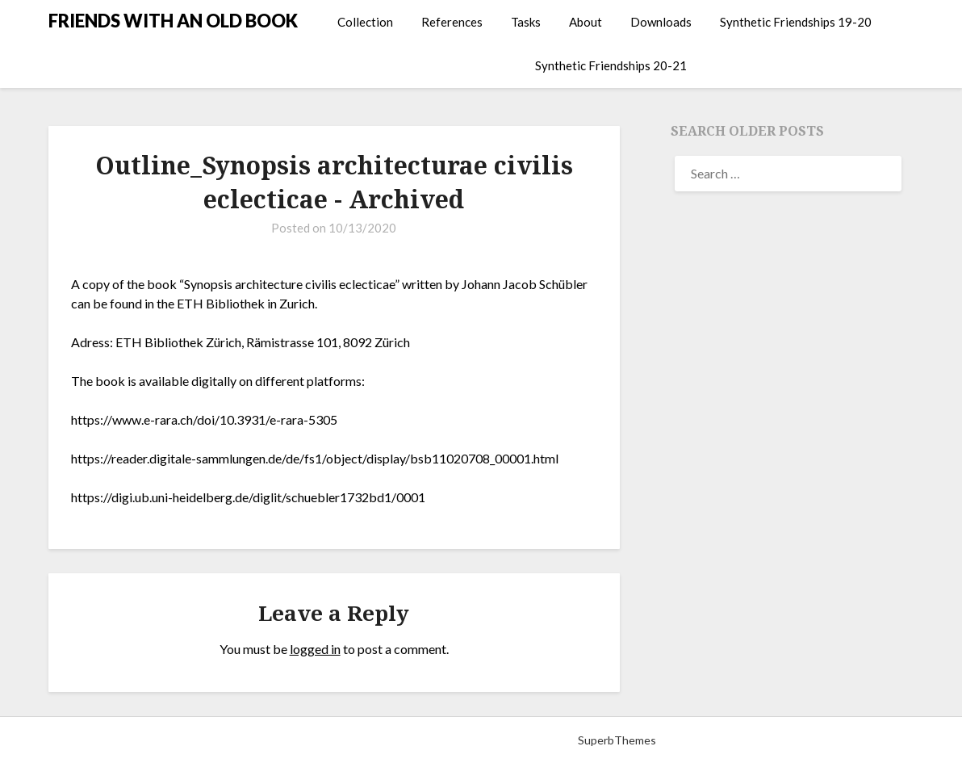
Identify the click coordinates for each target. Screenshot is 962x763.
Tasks (526, 22)
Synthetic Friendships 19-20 (796, 22)
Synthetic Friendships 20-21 (611, 65)
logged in (315, 648)
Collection (365, 22)
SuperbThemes (617, 740)
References (452, 22)
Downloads (661, 22)
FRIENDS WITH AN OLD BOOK (173, 20)
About (585, 22)
